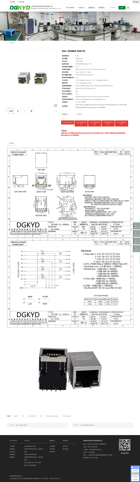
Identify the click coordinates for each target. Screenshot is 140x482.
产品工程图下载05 (121, 123)
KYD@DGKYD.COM (95, 450)
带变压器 (79, 114)
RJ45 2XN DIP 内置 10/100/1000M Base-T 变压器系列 (33, 457)
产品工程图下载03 (94, 123)
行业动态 (52, 449)
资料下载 (52, 452)
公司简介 (12, 446)
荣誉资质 (12, 454)
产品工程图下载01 (67, 122)
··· (24, 468)
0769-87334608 (92, 444)
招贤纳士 (12, 457)
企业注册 (21, 2)
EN (128, 8)
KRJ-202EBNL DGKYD (87, 425)
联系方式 (65, 446)
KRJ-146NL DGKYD (21, 425)
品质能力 (12, 449)
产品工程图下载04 (108, 123)
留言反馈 (65, 449)
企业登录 (12, 2)
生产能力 (12, 452)
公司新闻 (52, 446)
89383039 (102, 444)
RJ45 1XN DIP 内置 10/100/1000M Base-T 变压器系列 (33, 449)
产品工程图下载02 (81, 123)
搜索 (122, 7)
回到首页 (136, 2)
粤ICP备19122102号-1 (16, 476)
